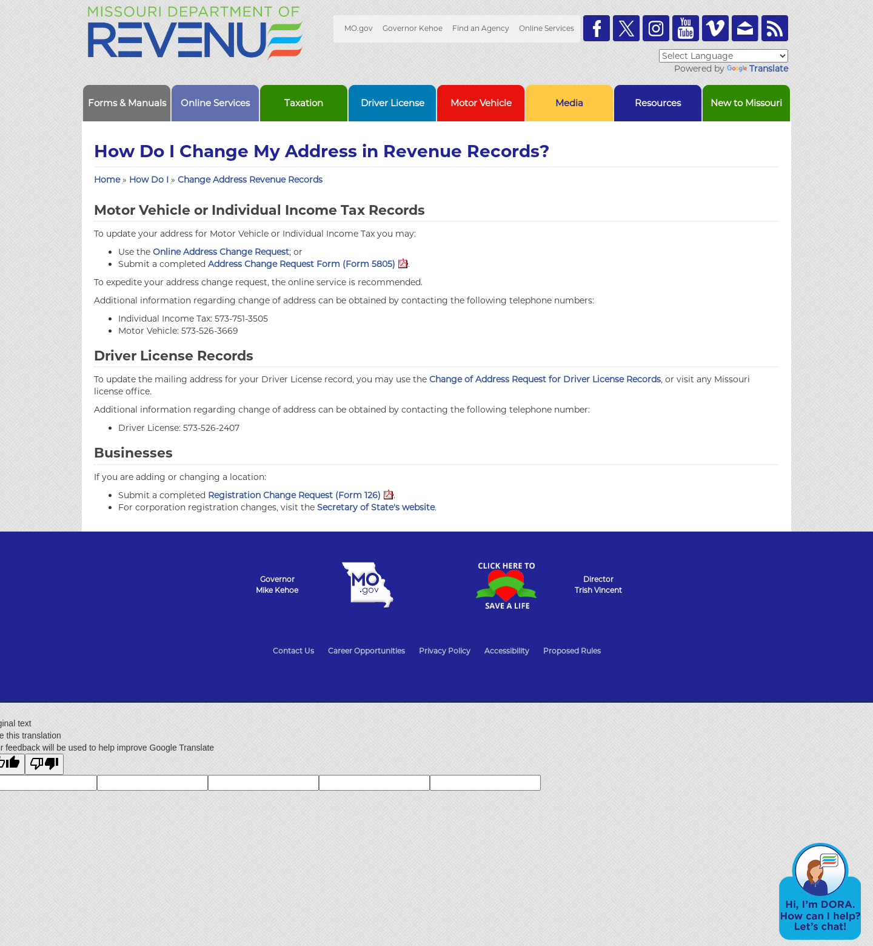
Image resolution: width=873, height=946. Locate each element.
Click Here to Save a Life (505, 585)
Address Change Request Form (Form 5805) (308, 263)
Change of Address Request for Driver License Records (545, 379)
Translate (757, 68)
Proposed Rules (572, 650)
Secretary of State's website (376, 507)
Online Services (546, 28)
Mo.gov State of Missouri (367, 585)
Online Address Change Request (221, 251)
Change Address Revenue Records (250, 179)
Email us (745, 28)
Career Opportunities (366, 650)
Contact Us (293, 650)
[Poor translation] (44, 764)
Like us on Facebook (596, 28)
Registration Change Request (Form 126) (300, 495)
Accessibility (506, 650)
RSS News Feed (774, 28)
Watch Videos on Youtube (685, 28)
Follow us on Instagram (656, 28)
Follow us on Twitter (626, 28)
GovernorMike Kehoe (277, 585)
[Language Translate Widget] (723, 56)
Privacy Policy (444, 650)
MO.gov (358, 28)
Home (107, 179)
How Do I (150, 179)
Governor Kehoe (413, 28)
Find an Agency (480, 28)
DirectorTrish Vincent (598, 585)
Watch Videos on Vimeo (715, 28)
